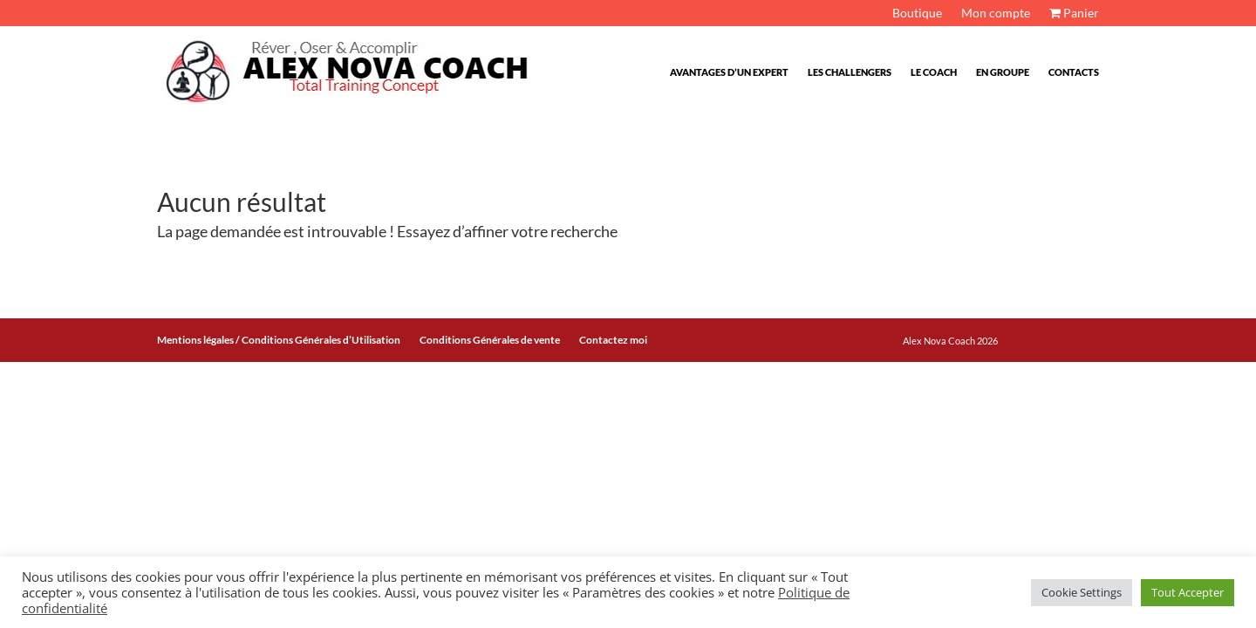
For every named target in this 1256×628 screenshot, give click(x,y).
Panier (1074, 13)
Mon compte (995, 13)
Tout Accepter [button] (1187, 592)
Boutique (917, 13)
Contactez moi (613, 340)
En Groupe (1002, 72)
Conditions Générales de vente (490, 340)
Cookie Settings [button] (1081, 592)
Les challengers (849, 72)
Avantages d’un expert (729, 72)
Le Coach (934, 72)
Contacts (1073, 72)
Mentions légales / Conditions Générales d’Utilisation (278, 340)
